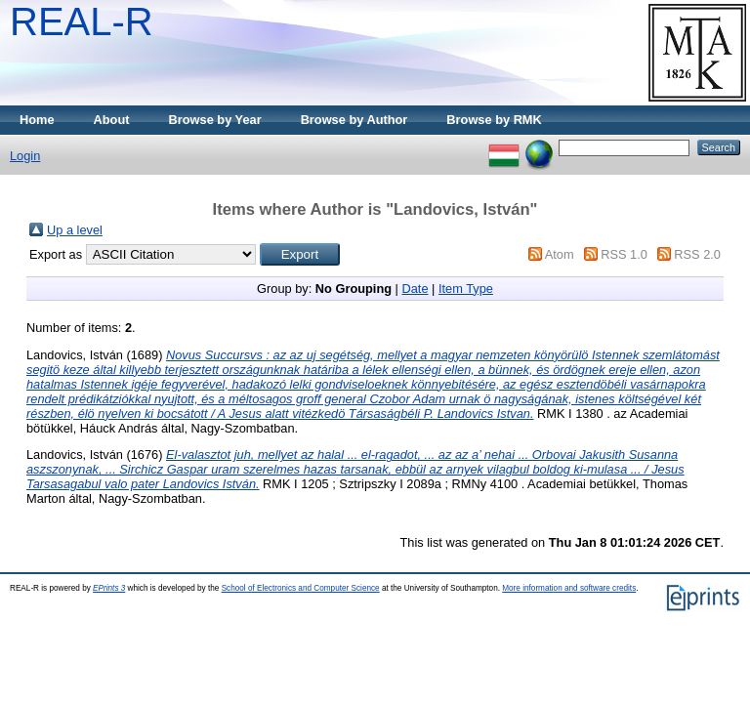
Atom (559, 254)
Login (25, 155)
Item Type (465, 288)
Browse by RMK (493, 119)
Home (37, 119)
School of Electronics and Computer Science (301, 588)
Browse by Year (215, 119)
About (112, 119)
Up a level (75, 230)
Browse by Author (354, 119)
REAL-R (81, 21)
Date (414, 288)
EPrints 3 (109, 588)
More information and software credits (569, 588)
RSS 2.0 (697, 254)
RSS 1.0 (624, 254)
